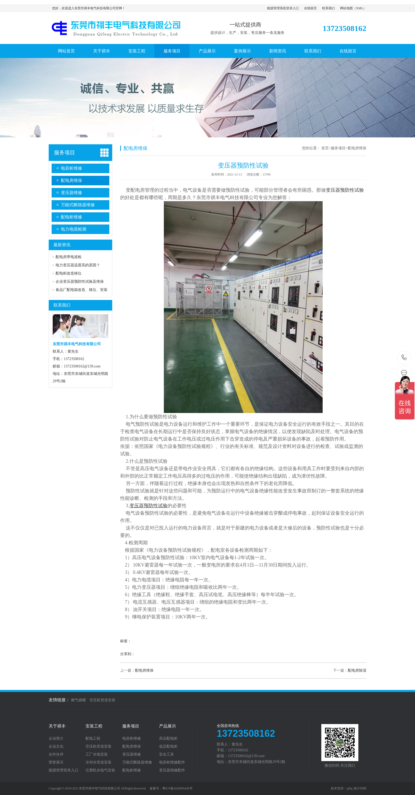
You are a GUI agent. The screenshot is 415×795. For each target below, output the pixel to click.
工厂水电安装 (96, 754)
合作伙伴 (56, 754)
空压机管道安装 (102, 700)
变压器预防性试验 (345, 190)
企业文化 (56, 746)
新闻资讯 (277, 51)
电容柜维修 (71, 168)
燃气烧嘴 (78, 700)
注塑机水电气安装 (100, 770)
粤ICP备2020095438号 (177, 788)
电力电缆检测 (73, 229)
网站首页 (66, 51)
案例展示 (242, 51)
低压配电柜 (168, 746)
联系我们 (328, 8)
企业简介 (56, 738)
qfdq (350, 788)
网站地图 (346, 8)
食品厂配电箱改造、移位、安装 (81, 290)
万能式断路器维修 (78, 205)
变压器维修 (71, 192)
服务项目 (172, 51)
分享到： (127, 654)
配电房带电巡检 (69, 257)
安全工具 (166, 754)
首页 (325, 148)
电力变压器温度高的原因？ (78, 265)
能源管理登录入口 (63, 770)
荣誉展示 (56, 762)
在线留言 (310, 8)
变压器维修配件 (172, 770)
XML (359, 8)
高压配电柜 (168, 738)
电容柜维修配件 (172, 762)
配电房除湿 (357, 670)
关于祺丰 (101, 51)
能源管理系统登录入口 (283, 8)
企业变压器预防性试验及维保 (80, 282)
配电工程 (92, 738)
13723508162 (404, 357)
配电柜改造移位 (69, 273)
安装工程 (136, 51)
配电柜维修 (71, 217)
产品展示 (207, 51)
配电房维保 (71, 180)
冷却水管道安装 (98, 762)
